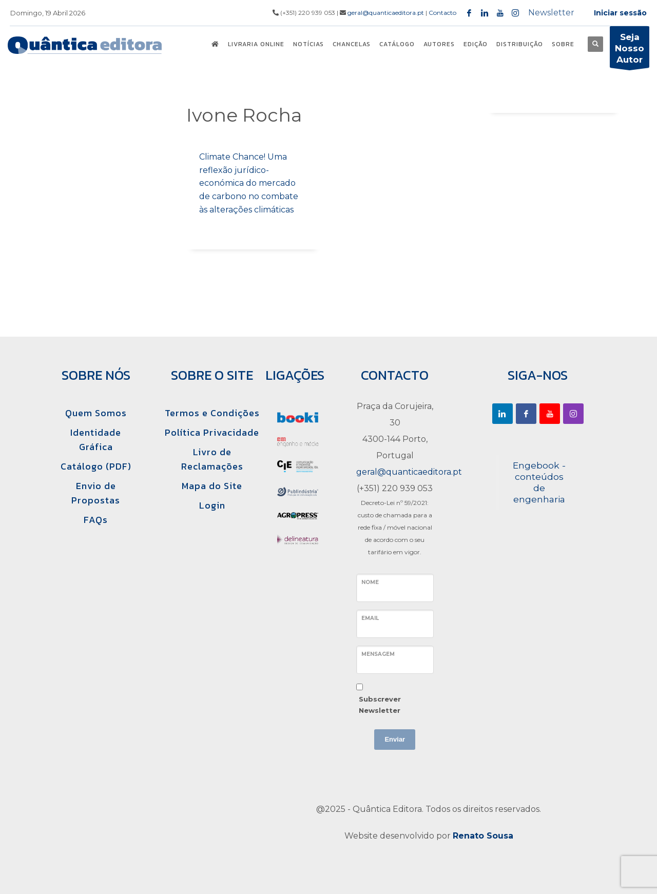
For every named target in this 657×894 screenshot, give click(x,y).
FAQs (96, 520)
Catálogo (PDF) (96, 466)
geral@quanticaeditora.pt (385, 12)
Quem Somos (96, 413)
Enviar (394, 739)
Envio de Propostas (95, 493)
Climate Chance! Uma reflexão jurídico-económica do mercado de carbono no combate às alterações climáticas (248, 183)
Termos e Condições (212, 413)
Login (212, 505)
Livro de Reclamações (212, 459)
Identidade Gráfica (95, 439)
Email (370, 618)
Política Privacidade (212, 432)
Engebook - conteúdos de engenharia (539, 482)
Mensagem (378, 654)
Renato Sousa (483, 836)
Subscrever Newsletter (380, 704)
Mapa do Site (212, 486)
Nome (370, 582)
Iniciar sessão (620, 12)
